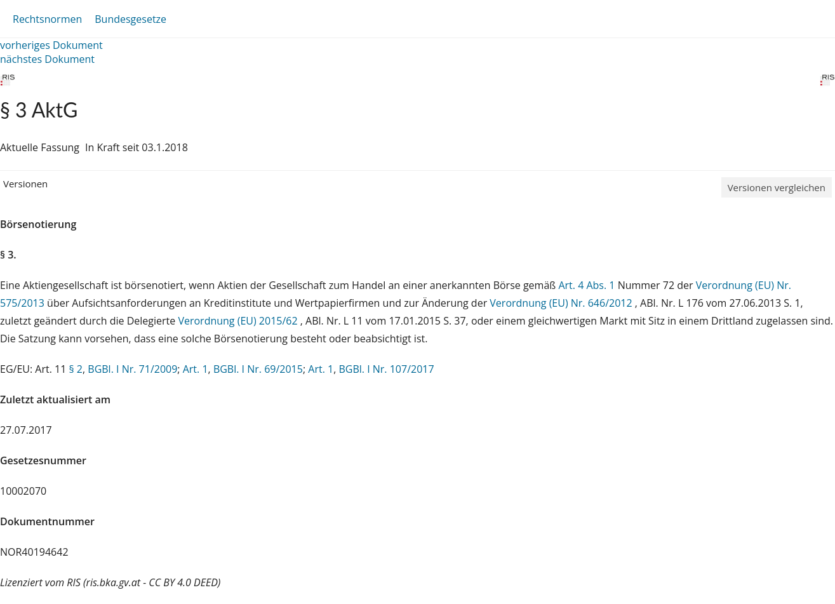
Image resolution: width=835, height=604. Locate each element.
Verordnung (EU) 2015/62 (239, 321)
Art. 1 (195, 369)
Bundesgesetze (130, 19)
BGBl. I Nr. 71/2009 (132, 369)
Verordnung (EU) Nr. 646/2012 (562, 303)
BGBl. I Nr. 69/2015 (258, 369)
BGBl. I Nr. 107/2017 (386, 369)
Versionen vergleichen (776, 187)
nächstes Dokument (47, 59)
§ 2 (76, 369)
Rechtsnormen (47, 19)
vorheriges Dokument (51, 45)
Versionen (25, 183)
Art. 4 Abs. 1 (586, 285)
